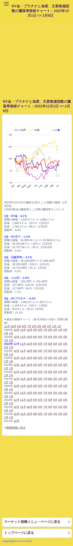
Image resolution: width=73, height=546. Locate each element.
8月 (40, 329)
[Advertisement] (36, 58)
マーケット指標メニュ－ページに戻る (32, 522)
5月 (55, 329)
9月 (35, 329)
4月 (60, 329)
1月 (11, 333)
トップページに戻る (19, 533)
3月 (65, 329)
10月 (30, 329)
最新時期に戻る (16, 427)
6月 (50, 329)
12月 (16, 329)
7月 (45, 329)
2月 (6, 333)
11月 (7, 326)
